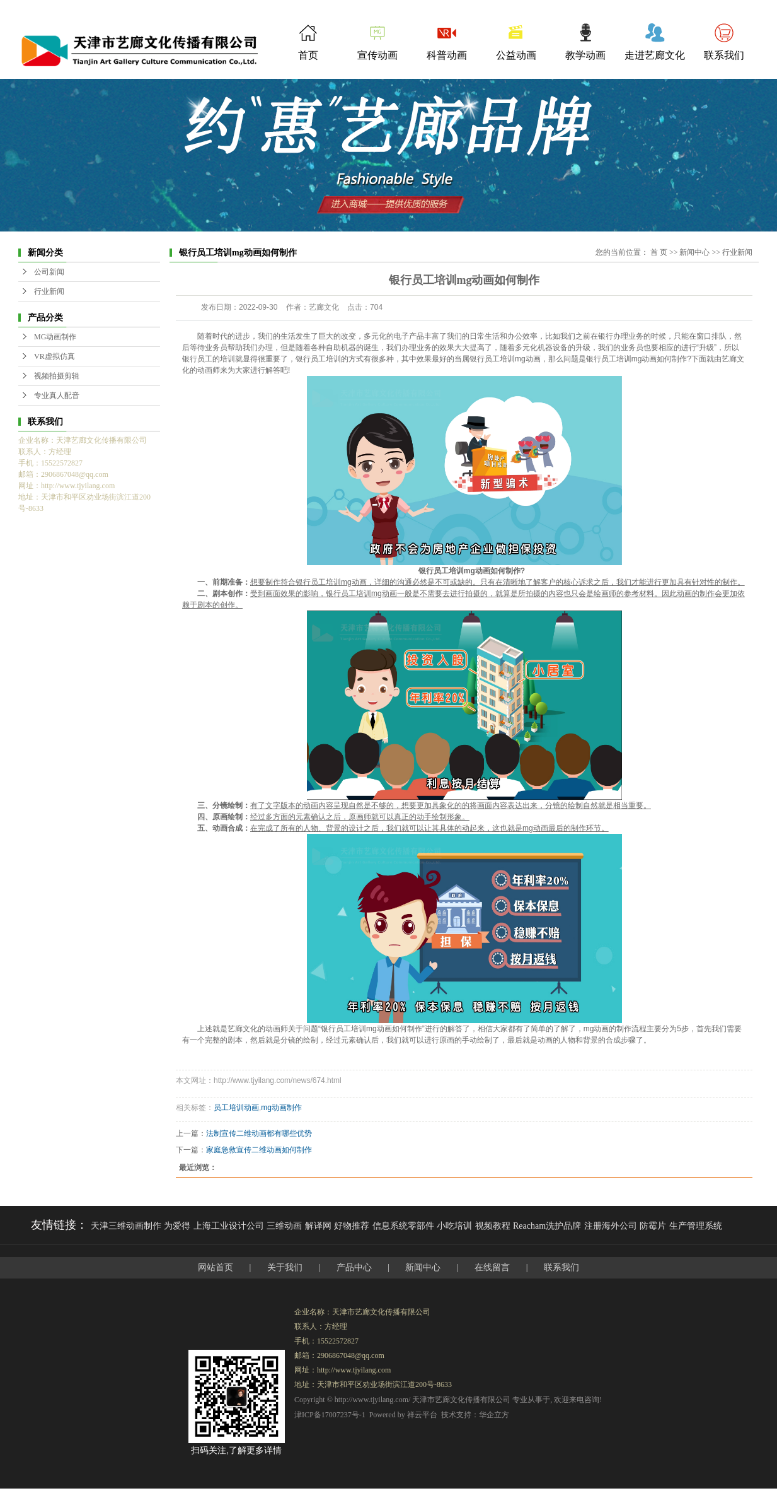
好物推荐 (351, 1226)
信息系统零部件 (403, 1226)
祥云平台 (422, 1414)
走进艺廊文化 (654, 55)
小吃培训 (454, 1226)
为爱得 (177, 1226)
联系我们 (724, 55)
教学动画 (585, 55)
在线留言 (492, 1267)
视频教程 (492, 1226)
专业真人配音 (56, 395)
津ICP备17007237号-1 (329, 1414)
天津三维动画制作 (126, 1226)
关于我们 (284, 1267)
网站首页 (215, 1267)
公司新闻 (49, 271)
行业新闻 (49, 291)
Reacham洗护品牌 (547, 1226)
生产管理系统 (695, 1226)
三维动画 (284, 1226)
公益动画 (516, 55)
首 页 (658, 252)
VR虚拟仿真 (54, 356)
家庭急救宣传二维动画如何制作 (259, 1149)
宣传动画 (377, 55)
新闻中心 (694, 252)
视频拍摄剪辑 (56, 376)
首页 (308, 55)
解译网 (318, 1226)
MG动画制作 (55, 336)
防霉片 (653, 1226)
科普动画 (447, 55)
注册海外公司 (610, 1226)
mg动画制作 (281, 1107)
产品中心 (354, 1267)
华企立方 (494, 1414)
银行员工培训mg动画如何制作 (637, 358)
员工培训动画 (236, 1107)
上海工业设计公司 (228, 1226)
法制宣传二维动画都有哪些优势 (259, 1133)
